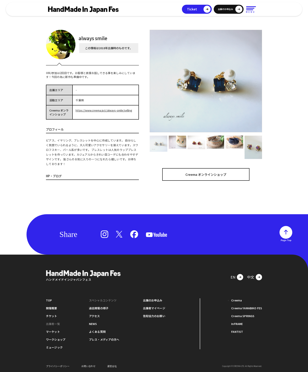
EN (233, 276)
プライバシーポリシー (58, 366)
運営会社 (112, 366)
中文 (250, 276)
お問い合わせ (88, 366)
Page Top (286, 240)
